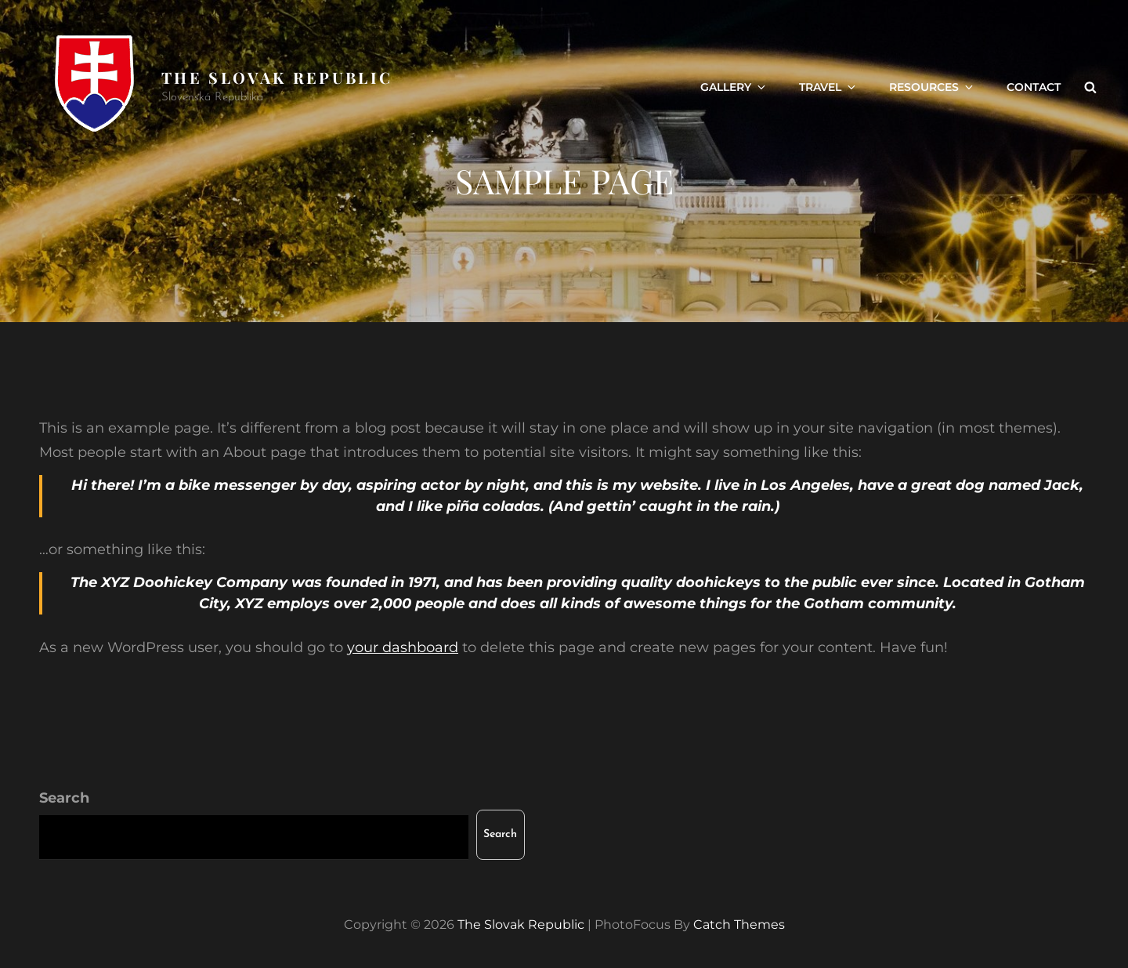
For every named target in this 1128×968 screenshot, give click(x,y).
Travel (828, 87)
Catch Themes (739, 924)
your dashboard (402, 647)
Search (64, 798)
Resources (932, 87)
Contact (1034, 87)
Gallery (734, 87)
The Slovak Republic (276, 77)
